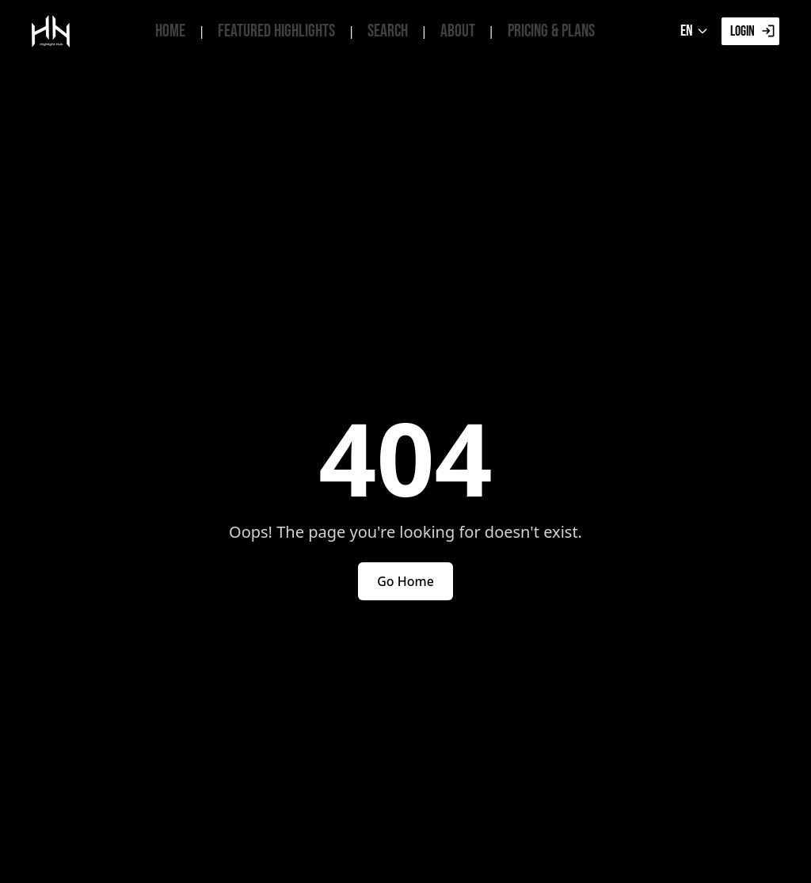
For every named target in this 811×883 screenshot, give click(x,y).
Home (170, 31)
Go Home (405, 581)
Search (387, 31)
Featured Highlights (276, 31)
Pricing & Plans (551, 31)
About (457, 31)
